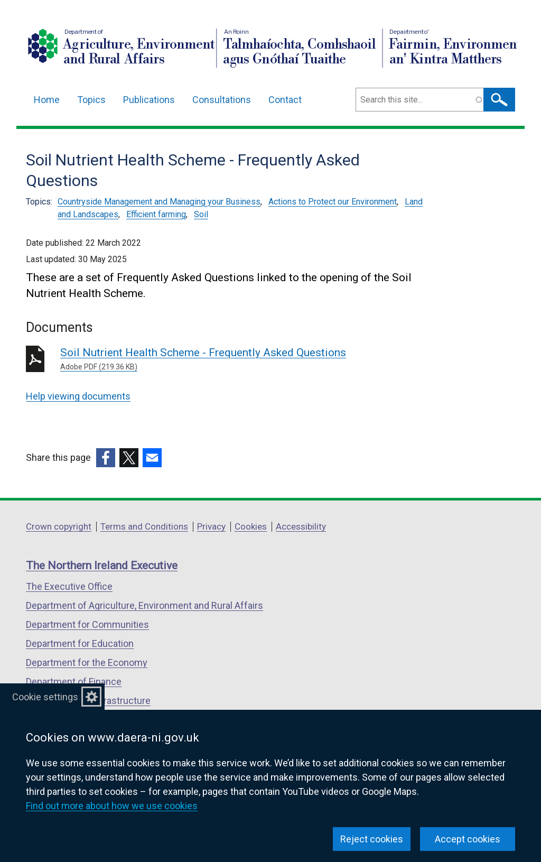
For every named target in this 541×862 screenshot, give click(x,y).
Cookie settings (45, 696)
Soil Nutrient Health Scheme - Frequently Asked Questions (212, 359)
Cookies (251, 526)
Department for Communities (87, 624)
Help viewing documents (78, 396)
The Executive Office (69, 586)
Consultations (221, 99)
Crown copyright (58, 526)
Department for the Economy (86, 662)
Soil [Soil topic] (201, 214)
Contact (285, 99)
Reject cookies (371, 839)
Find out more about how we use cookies (112, 805)
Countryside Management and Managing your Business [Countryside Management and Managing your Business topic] (159, 202)
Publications (149, 99)
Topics (91, 99)
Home (47, 99)
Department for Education (80, 643)
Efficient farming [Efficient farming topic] (156, 214)
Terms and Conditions (144, 526)
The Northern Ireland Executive (102, 565)
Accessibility (301, 526)
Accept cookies (467, 839)
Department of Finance (74, 681)
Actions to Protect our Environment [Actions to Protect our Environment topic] (332, 202)
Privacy (211, 526)
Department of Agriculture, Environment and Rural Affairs (144, 605)
